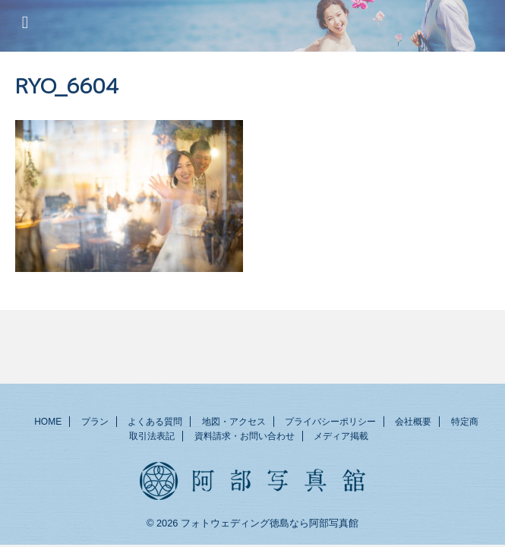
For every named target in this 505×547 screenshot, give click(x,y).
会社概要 (413, 423)
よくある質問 (155, 423)
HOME (48, 423)
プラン (95, 423)
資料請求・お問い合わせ (244, 437)
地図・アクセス (234, 423)
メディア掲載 (341, 437)
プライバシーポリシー (330, 423)
